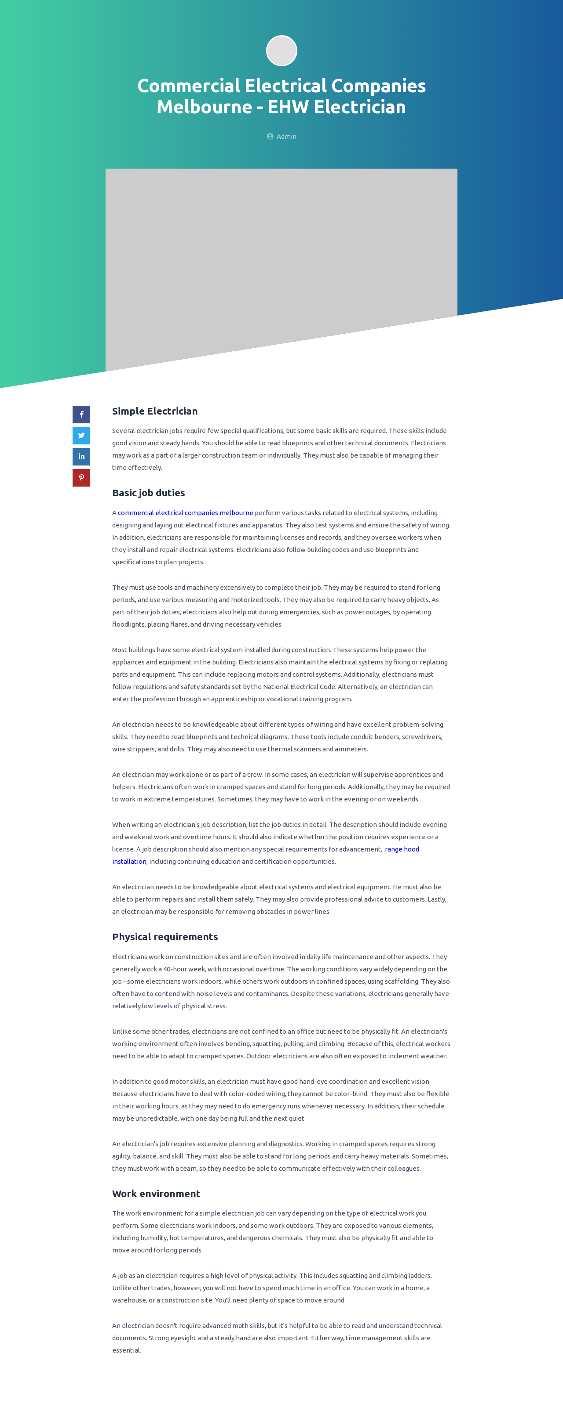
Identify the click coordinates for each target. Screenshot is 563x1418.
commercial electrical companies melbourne (185, 512)
